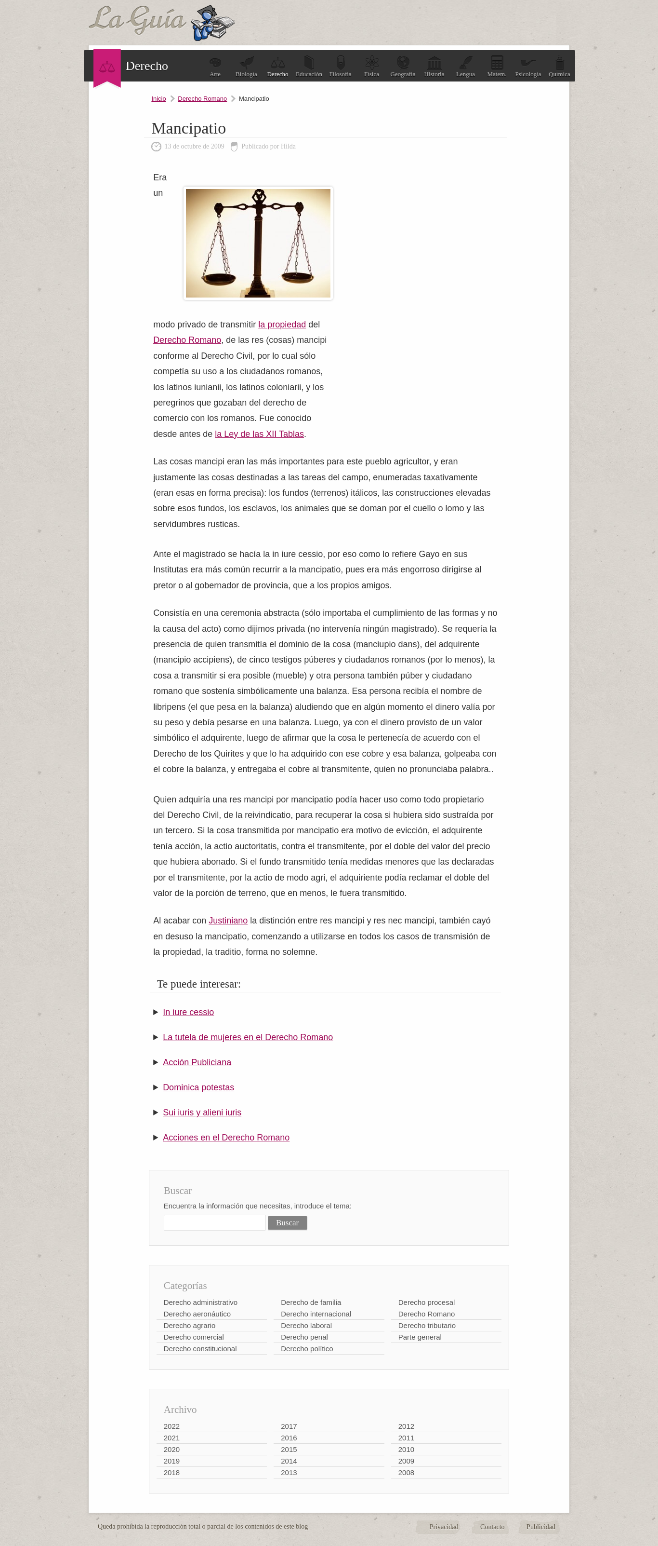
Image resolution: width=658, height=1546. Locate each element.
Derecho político (307, 1348)
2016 (289, 1438)
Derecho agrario (190, 1325)
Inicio (158, 98)
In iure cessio (188, 1012)
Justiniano (228, 920)
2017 (289, 1426)
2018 (172, 1472)
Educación (309, 66)
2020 (172, 1449)
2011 (406, 1438)
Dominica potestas (198, 1087)
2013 (289, 1472)
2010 (406, 1449)
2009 (406, 1461)
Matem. (496, 66)
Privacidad (444, 1527)
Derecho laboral (306, 1325)
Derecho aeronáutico (197, 1314)
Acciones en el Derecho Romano (226, 1137)
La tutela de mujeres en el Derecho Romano (248, 1037)
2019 (172, 1461)
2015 (289, 1449)
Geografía (403, 66)
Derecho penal (304, 1337)
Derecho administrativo (200, 1302)
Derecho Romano (202, 98)
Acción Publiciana (197, 1062)
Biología (246, 66)
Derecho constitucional (200, 1348)
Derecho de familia (311, 1302)
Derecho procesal (426, 1302)
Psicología (528, 66)
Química (559, 66)
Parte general (420, 1337)
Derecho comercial (194, 1337)
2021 (172, 1438)
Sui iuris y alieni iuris (202, 1112)
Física (372, 66)
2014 (289, 1461)
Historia (434, 66)
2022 (172, 1426)
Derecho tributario (427, 1325)
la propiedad (282, 324)
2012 (406, 1426)
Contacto (492, 1527)
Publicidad (540, 1527)
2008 (406, 1472)
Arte (215, 66)
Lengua (465, 66)
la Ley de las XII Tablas (259, 434)
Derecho (277, 66)
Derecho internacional (316, 1314)
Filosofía (340, 66)
